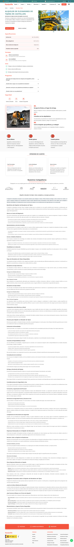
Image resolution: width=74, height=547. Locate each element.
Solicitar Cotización (10, 28)
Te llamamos (53, 4)
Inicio (6, 8)
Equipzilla (8, 533)
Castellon (12, 8)
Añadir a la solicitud (21, 28)
